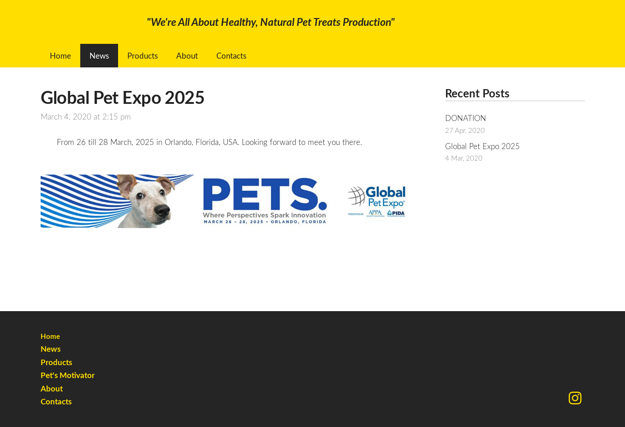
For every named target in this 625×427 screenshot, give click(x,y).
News (50, 348)
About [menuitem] (187, 55)
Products (56, 362)
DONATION (465, 118)
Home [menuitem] (60, 55)
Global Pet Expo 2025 (482, 146)
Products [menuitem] (142, 55)
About (52, 388)
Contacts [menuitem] (231, 55)
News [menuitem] (99, 55)
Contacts (56, 401)
